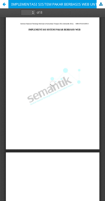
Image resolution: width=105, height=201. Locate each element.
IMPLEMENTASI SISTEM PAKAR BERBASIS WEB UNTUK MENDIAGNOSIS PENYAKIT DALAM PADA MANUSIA (58, 4)
